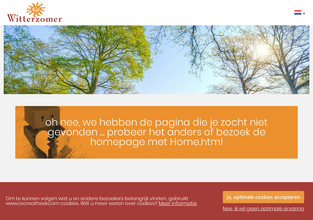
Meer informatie (178, 203)
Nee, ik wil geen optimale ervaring (263, 208)
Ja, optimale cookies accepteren (263, 197)
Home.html (196, 142)
